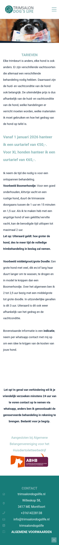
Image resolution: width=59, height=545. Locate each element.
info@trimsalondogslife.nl (32, 519)
